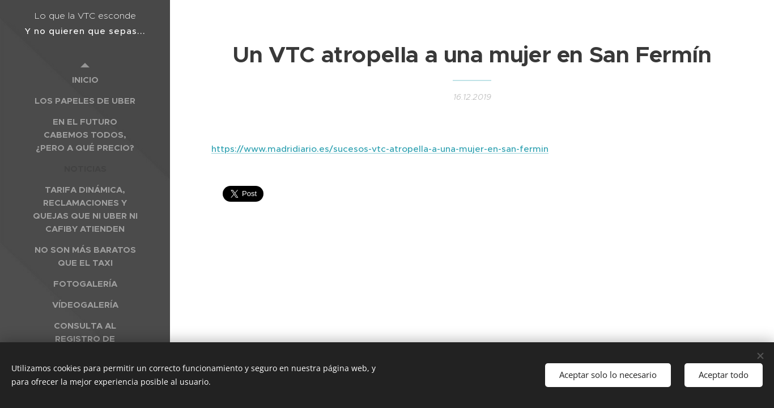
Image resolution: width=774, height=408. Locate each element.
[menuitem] (85, 79)
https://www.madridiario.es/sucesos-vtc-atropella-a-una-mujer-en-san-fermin (379, 148)
